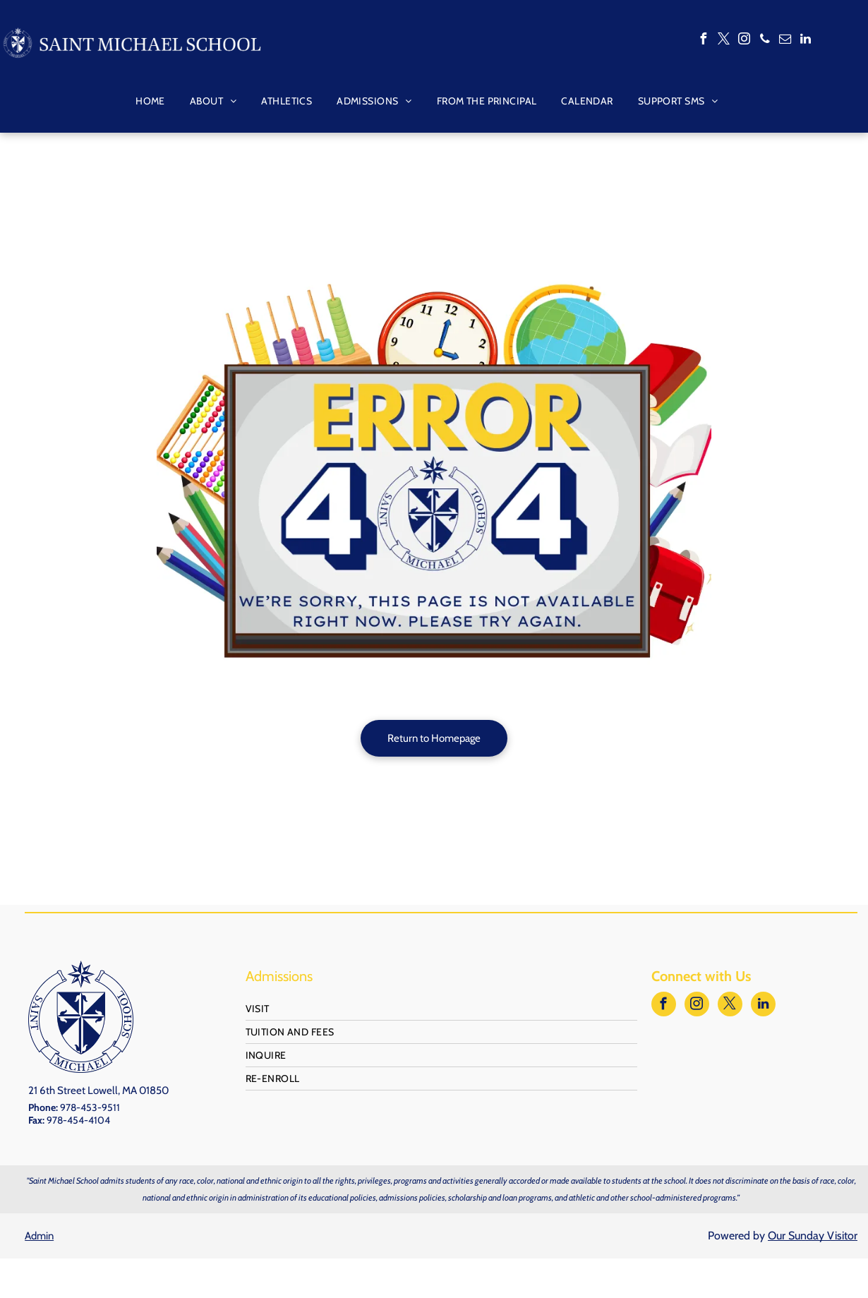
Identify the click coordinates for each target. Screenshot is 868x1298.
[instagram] (744, 41)
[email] (785, 41)
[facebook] (703, 41)
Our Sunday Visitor (812, 1235)
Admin (39, 1236)
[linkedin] (806, 41)
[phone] (765, 41)
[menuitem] (145, 101)
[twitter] (724, 41)
